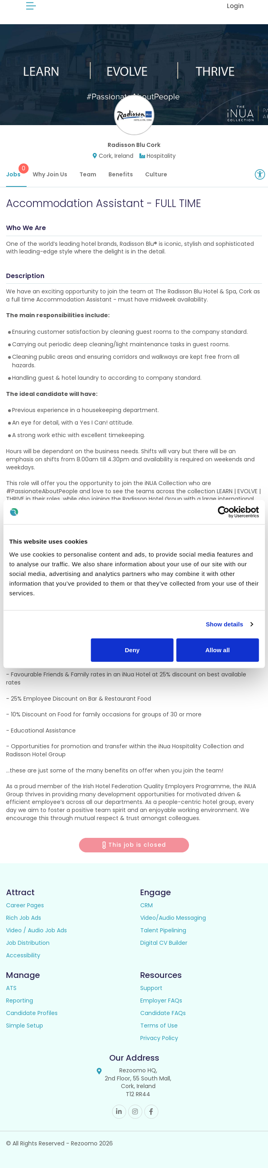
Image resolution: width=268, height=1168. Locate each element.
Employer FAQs (161, 1000)
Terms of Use (159, 1025)
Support (151, 988)
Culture (156, 174)
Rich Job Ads (23, 918)
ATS (11, 988)
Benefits (120, 174)
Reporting (19, 1000)
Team (87, 174)
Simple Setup (24, 1025)
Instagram (135, 1112)
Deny (132, 649)
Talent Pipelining (163, 930)
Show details (224, 624)
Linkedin (119, 1112)
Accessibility (23, 955)
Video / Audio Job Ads (36, 930)
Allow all (217, 649)
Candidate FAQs (163, 1013)
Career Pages (25, 905)
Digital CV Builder (163, 943)
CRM (146, 905)
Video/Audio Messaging (173, 918)
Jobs (16, 170)
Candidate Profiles (32, 1013)
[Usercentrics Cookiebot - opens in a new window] (223, 512)
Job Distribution (28, 943)
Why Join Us (50, 174)
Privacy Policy (159, 1038)
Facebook (151, 1112)
